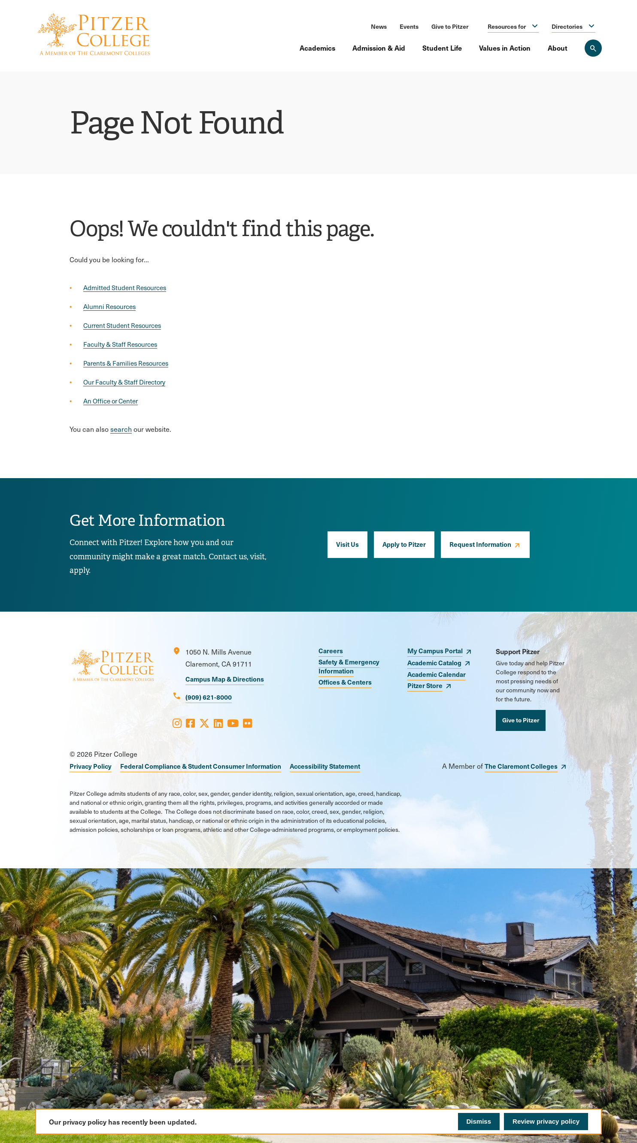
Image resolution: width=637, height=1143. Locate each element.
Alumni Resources (109, 306)
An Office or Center (110, 401)
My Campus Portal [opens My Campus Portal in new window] (435, 650)
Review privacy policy (546, 1121)
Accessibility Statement (325, 765)
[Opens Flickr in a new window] (247, 723)
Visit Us (347, 544)
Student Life (442, 47)
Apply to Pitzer (404, 544)
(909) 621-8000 (208, 696)
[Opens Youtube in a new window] (233, 723)
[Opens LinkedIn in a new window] (218, 723)
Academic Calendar (436, 674)
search (121, 429)
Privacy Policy (91, 765)
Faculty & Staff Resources (120, 344)
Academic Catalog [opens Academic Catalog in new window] (434, 662)
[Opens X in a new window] (204, 723)
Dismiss (479, 1121)
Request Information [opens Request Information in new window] (480, 544)
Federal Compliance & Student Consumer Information (200, 765)
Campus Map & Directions (224, 678)
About (557, 47)
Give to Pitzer (449, 26)
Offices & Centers (345, 681)
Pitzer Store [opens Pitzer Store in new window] (425, 685)
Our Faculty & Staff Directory (124, 382)
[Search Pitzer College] (593, 48)
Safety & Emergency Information (348, 666)
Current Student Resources (122, 325)
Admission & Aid (378, 47)
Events (409, 26)
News (379, 26)
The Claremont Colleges (521, 765)
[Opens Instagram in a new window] (177, 723)
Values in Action (505, 47)
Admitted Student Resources (124, 287)
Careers (330, 650)
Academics (317, 47)
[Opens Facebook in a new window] (190, 723)
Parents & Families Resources (125, 363)
